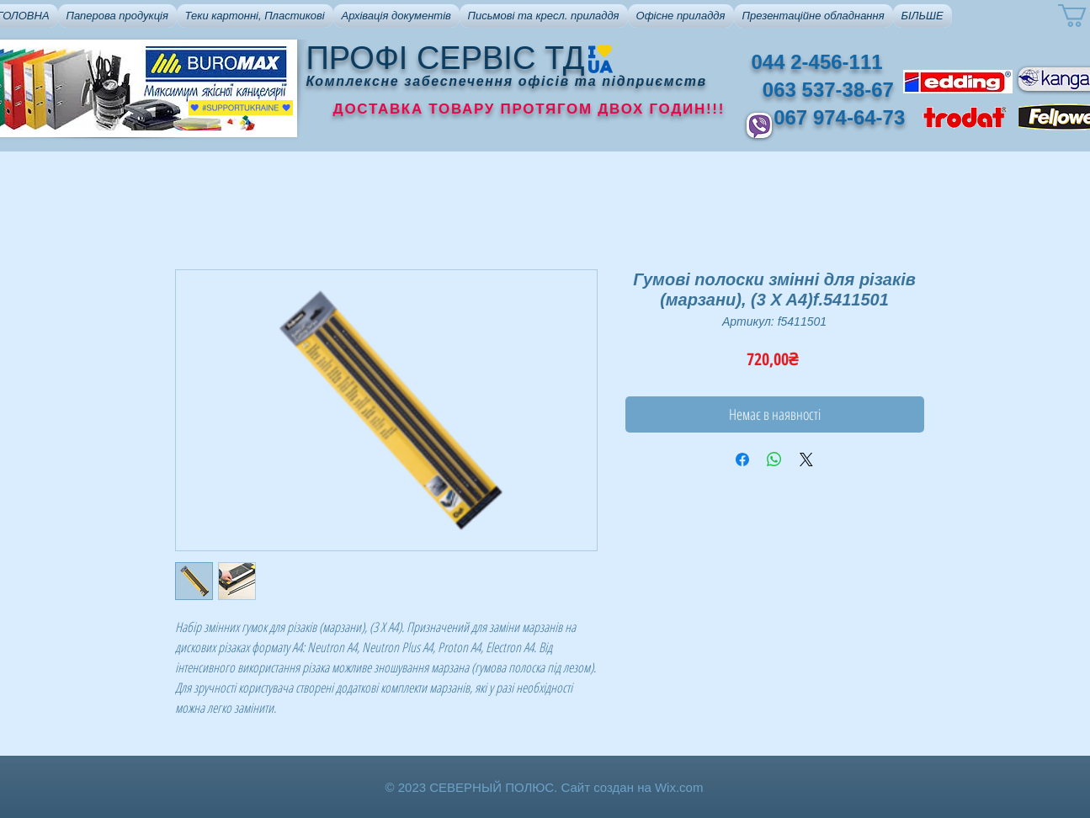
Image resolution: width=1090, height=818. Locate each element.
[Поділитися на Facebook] (742, 459)
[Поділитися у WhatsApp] (774, 459)
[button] (117, 16)
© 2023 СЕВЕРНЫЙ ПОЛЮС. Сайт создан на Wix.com (544, 787)
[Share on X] (806, 459)
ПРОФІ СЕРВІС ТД (445, 58)
